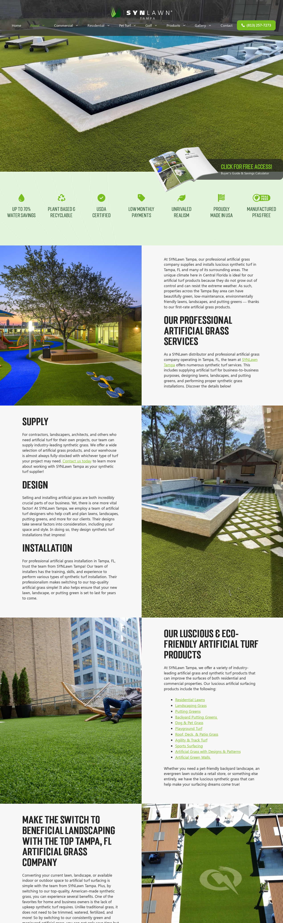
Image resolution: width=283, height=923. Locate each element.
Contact (226, 25)
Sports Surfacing (192, 745)
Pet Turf (130, 25)
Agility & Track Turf (195, 740)
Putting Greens (191, 711)
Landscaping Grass (194, 705)
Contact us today (73, 460)
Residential (101, 25)
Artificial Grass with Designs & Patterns (211, 751)
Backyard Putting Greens (200, 717)
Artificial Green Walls (196, 757)
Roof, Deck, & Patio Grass (200, 734)
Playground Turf (192, 728)
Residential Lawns (193, 699)
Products (178, 25)
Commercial (68, 25)
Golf (153, 25)
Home (16, 25)
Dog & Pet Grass (193, 722)
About (40, 25)
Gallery (205, 25)
